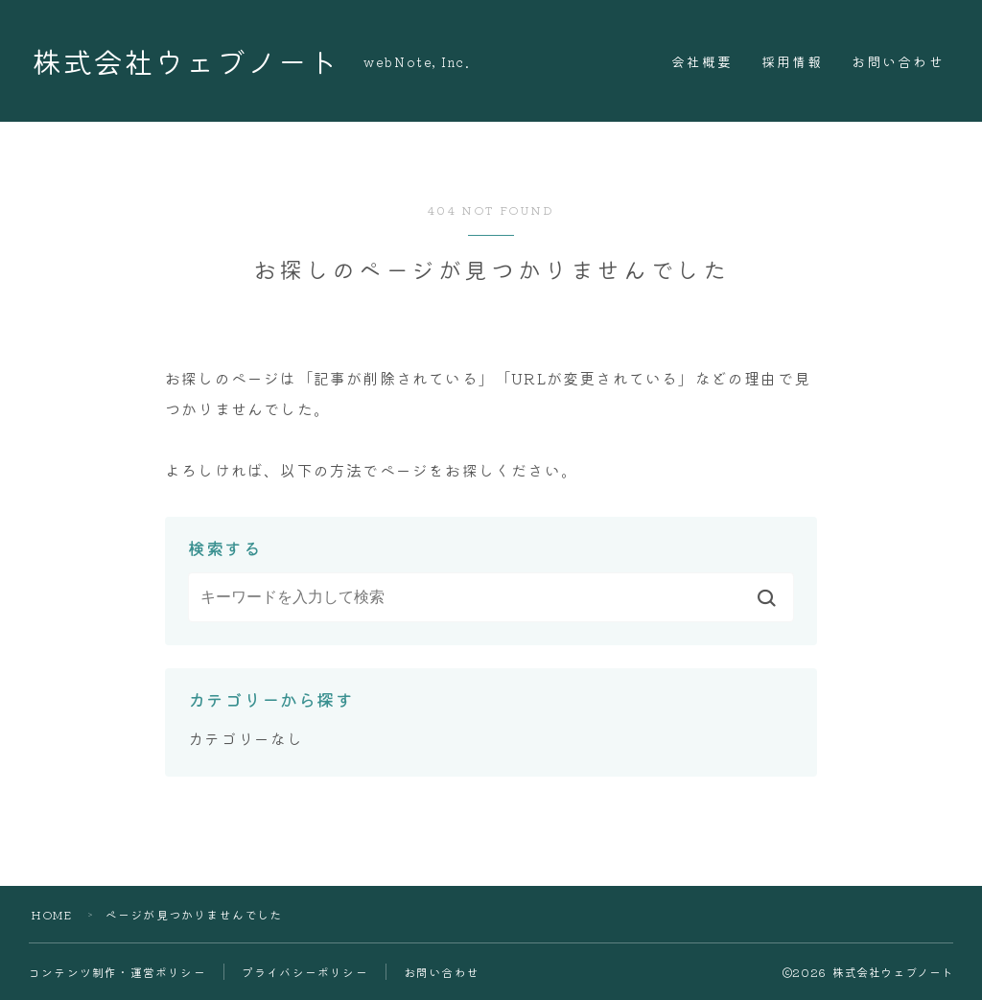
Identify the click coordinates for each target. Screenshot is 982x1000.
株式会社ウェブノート (190, 61)
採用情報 (792, 61)
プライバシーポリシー (305, 972)
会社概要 (702, 61)
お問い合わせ (898, 61)
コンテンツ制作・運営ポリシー (117, 972)
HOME (52, 914)
